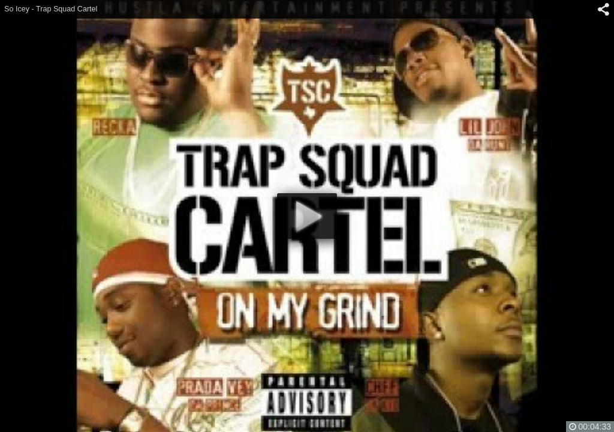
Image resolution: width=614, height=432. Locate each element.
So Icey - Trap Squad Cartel (50, 9)
